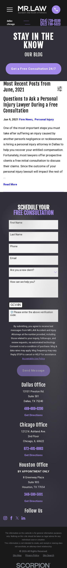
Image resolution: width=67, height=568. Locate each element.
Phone (14, 246)
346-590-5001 (33, 494)
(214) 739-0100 (50, 21)
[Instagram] (5, 518)
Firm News (27, 119)
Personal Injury (44, 119)
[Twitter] (17, 518)
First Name (16, 222)
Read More (10, 184)
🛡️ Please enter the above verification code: (31, 314)
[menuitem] (17, 555)
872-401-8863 (33, 448)
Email (13, 258)
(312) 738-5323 (50, 24)
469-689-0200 (33, 408)
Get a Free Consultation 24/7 (33, 69)
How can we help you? (22, 281)
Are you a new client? (22, 270)
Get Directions (33, 415)
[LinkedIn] (23, 518)
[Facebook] (11, 518)
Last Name (16, 234)
